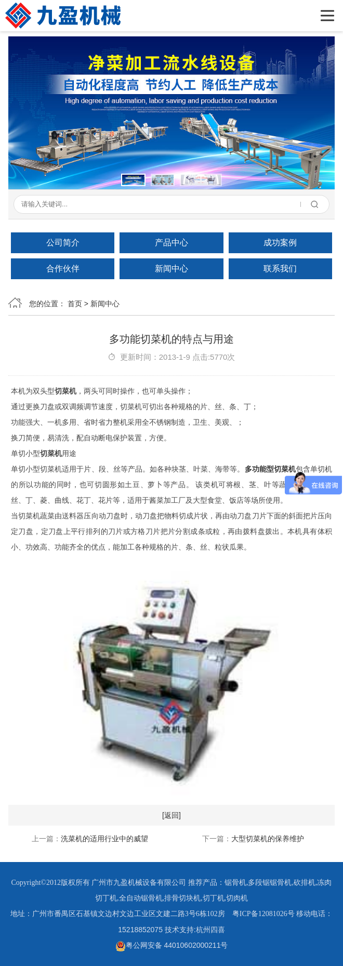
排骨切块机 (182, 898)
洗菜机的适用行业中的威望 (104, 838)
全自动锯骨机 (141, 898)
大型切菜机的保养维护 (267, 838)
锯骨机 (235, 882)
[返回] (171, 815)
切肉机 (237, 898)
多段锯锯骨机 (270, 882)
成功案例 (280, 242)
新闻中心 (171, 268)
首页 (75, 303)
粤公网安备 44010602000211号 (171, 945)
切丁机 (214, 898)
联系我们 (280, 268)
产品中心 (171, 242)
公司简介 (63, 242)
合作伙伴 (63, 268)
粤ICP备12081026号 (263, 914)
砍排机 (304, 882)
